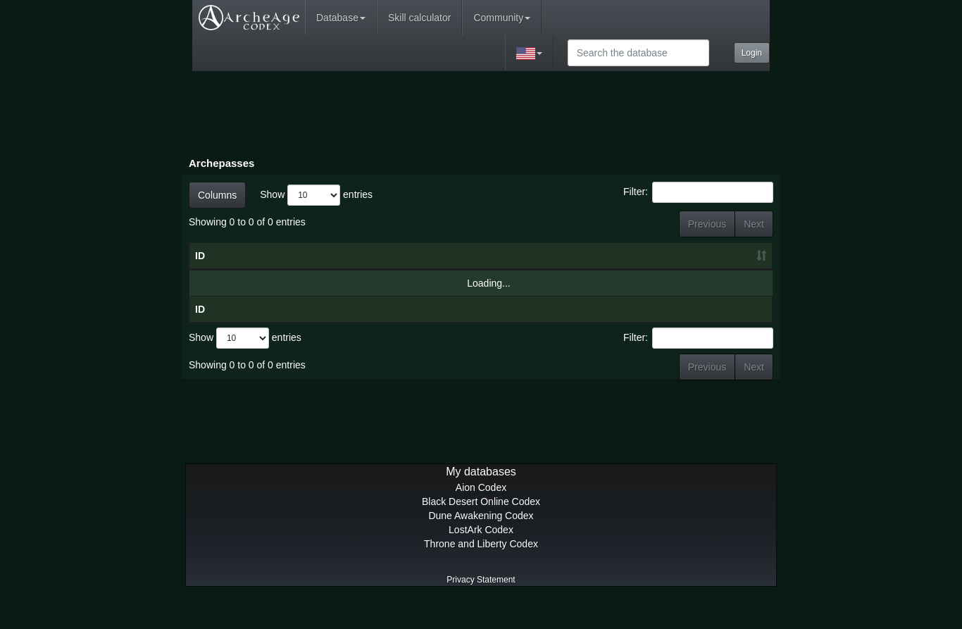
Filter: (698, 192)
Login (752, 53)
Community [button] (501, 17)
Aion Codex (481, 515)
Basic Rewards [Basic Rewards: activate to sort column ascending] (661, 262)
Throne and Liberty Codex (481, 572)
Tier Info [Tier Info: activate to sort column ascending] (523, 262)
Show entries (316, 195)
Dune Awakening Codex (480, 543)
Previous (707, 224)
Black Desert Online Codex (481, 529)
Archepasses (221, 163)
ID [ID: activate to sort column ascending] (200, 269)
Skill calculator (419, 17)
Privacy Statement (480, 608)
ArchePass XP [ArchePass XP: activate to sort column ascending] (587, 262)
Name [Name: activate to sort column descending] (295, 269)
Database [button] (341, 17)
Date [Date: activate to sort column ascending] (430, 269)
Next (754, 224)
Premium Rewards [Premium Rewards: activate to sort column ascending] (730, 262)
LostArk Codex (481, 557)
